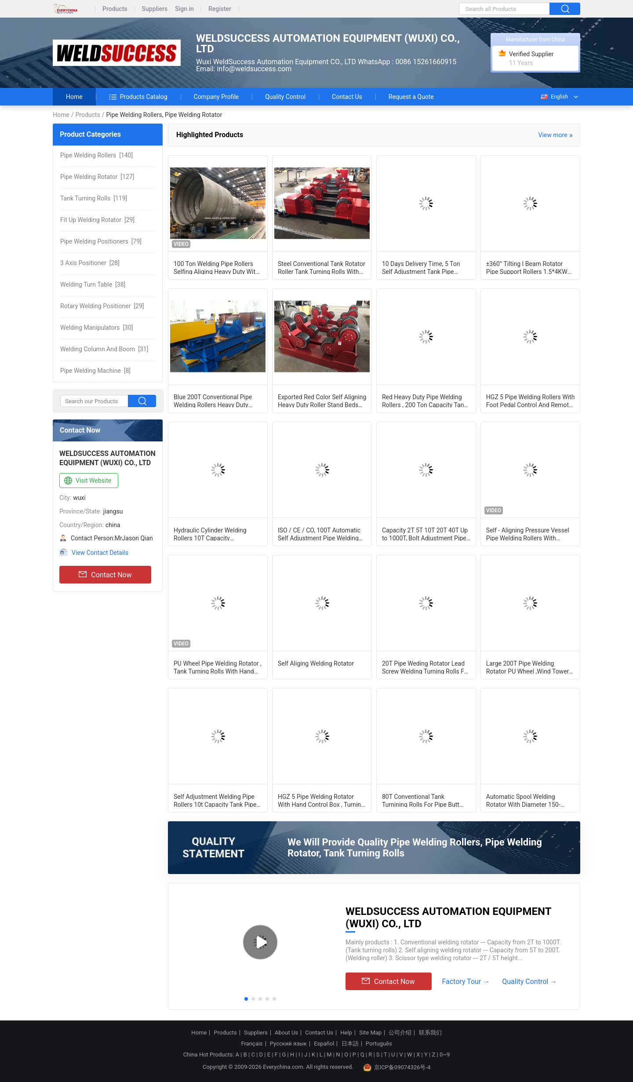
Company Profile (216, 96)
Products (114, 9)
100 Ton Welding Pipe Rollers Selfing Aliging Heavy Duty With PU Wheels (216, 267)
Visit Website (86, 481)
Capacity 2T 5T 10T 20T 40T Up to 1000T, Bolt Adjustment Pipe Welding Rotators (425, 534)
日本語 (350, 1043)
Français (251, 1043)
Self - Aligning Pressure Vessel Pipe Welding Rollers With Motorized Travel (527, 534)
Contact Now (105, 574)
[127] (97, 176)
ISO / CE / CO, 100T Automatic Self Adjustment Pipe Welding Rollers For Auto (319, 534)
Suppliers (155, 9)
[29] (97, 219)
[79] (101, 241)
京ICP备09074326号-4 (397, 1067)
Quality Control (285, 96)
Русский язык (288, 1043)
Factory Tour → (466, 981)
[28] (90, 262)
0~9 (445, 1054)
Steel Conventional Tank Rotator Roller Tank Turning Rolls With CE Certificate (321, 267)
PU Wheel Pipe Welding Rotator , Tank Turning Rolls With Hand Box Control (218, 667)
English (554, 97)
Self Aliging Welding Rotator (316, 663)
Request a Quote (411, 96)
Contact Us (347, 96)
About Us (286, 1032)
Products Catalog (138, 96)
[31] (104, 349)
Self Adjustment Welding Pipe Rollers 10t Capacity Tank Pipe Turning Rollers (215, 800)
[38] (92, 284)
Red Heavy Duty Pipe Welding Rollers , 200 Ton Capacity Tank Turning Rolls (424, 400)
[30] (96, 327)
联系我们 (430, 1032)
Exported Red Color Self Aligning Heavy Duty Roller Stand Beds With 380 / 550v (322, 400)
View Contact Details (100, 552)
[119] (93, 198)
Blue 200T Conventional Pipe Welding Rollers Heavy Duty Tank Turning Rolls (213, 400)
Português (379, 1043)
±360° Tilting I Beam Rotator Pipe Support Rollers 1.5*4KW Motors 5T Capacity (527, 267)
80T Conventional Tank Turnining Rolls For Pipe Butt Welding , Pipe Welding (420, 800)
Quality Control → (529, 981)
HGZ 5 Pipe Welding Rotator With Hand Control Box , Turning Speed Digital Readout (321, 800)
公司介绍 (400, 1032)
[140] (96, 155)
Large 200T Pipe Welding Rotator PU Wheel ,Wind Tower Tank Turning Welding (527, 667)
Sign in (184, 9)
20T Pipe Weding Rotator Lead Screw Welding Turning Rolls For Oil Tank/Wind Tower (426, 667)
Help (346, 1032)
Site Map (370, 1032)
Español (324, 1043)
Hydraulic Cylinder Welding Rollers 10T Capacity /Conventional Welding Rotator (215, 534)
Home (74, 96)
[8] (95, 370)
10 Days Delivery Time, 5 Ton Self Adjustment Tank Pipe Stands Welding (421, 267)
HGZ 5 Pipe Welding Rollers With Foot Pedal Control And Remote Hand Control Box (530, 400)
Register (219, 9)
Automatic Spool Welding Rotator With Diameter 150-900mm (523, 800)
